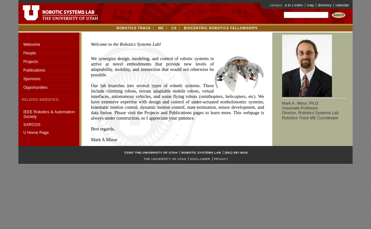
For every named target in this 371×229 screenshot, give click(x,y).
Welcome (31, 44)
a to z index (294, 5)
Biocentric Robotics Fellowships (221, 28)
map (310, 5)
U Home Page (36, 132)
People (29, 53)
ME (161, 28)
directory (325, 5)
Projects (30, 61)
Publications (34, 70)
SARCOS (31, 124)
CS (174, 28)
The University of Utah (165, 159)
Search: (306, 18)
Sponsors (31, 78)
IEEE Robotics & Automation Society (49, 114)
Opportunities (35, 87)
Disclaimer (200, 159)
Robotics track (133, 28)
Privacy (221, 159)
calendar (342, 5)
